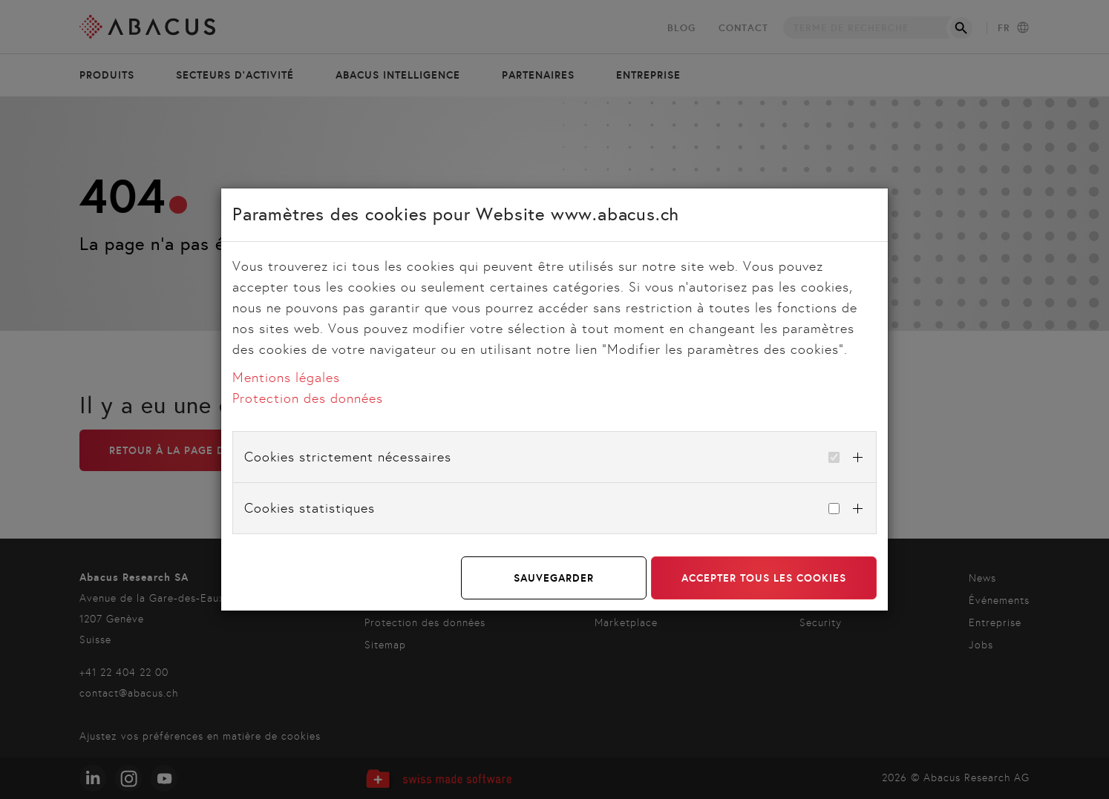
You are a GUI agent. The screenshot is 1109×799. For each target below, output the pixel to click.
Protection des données (307, 398)
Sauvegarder (554, 578)
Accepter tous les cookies (763, 578)
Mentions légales (286, 377)
